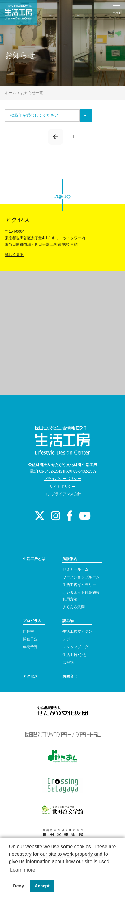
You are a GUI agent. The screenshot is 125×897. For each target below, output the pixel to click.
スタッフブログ (75, 647)
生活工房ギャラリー (79, 585)
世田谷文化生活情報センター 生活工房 (18, 12)
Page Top (62, 196)
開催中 (28, 631)
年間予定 (30, 647)
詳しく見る (14, 255)
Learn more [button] (22, 869)
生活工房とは (34, 559)
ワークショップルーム (81, 577)
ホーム (10, 93)
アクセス (30, 676)
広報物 (68, 662)
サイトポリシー (62, 486)
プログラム (32, 621)
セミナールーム (75, 569)
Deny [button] (18, 885)
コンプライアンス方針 (62, 494)
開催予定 (30, 639)
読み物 (68, 621)
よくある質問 (73, 607)
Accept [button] (42, 885)
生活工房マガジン (77, 631)
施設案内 (69, 559)
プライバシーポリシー (62, 479)
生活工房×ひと (74, 655)
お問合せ (69, 676)
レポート (69, 639)
